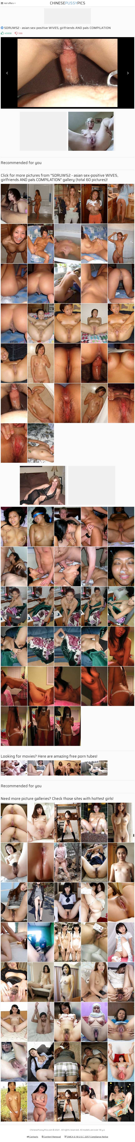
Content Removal (51, 1136)
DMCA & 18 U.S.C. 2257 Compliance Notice (86, 1136)
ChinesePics (67, 3)
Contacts (32, 1136)
